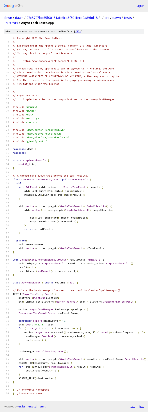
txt (133, 406)
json (141, 406)
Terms (42, 406)
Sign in (140, 5)
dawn (8, 17)
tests (128, 17)
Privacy (32, 406)
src (107, 17)
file (78, 31)
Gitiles (21, 406)
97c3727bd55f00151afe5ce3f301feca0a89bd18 (62, 17)
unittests (11, 23)
